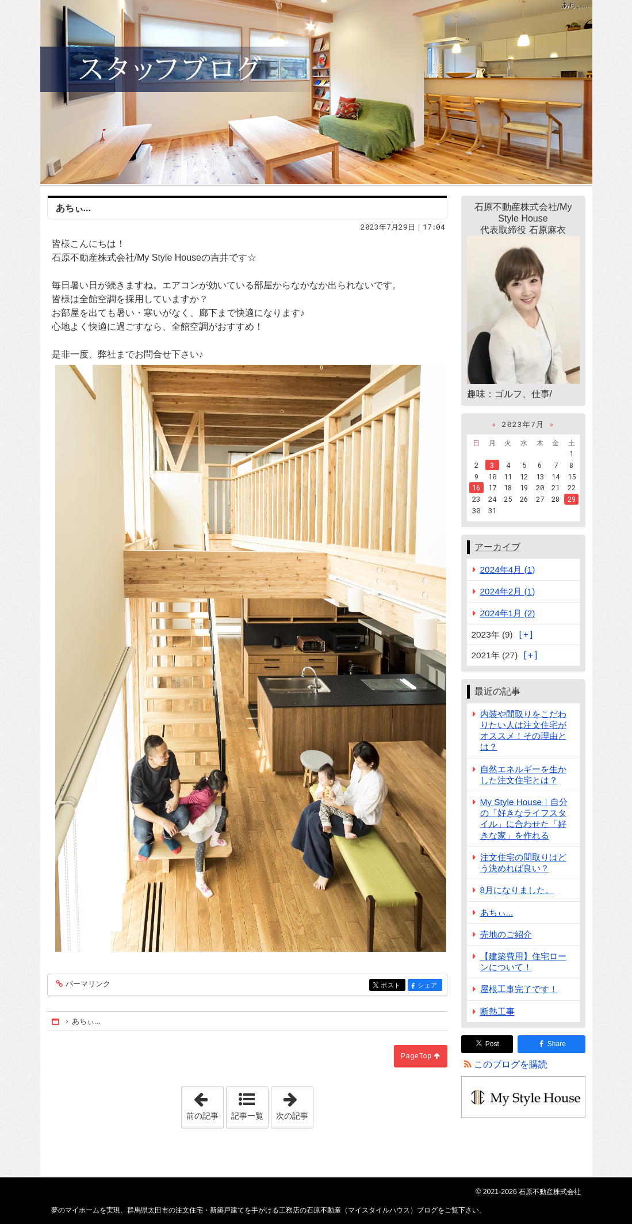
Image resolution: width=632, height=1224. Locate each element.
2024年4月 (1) (507, 569)
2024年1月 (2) (507, 613)
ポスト (392, 986)
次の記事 (294, 1103)
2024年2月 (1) (507, 591)
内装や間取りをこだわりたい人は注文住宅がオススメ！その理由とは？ (523, 730)
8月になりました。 (517, 890)
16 (476, 487)
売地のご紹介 (506, 934)
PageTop (416, 1056)
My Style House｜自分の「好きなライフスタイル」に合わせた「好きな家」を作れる (524, 818)
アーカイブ (497, 547)
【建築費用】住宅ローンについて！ (523, 961)
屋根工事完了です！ (519, 989)
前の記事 (204, 1103)
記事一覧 (247, 1115)
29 (572, 499)
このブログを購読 (510, 1064)
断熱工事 (497, 1011)
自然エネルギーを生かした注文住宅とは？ (523, 774)
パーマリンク (87, 984)
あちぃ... (497, 912)
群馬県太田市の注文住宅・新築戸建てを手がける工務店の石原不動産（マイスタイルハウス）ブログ (316, 92)
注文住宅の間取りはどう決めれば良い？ (523, 862)
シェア (429, 986)
